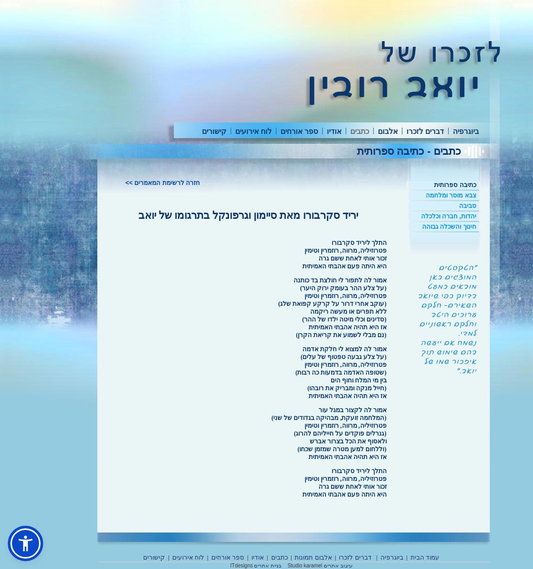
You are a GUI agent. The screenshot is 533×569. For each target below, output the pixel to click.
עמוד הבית (425, 557)
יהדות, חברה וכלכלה (448, 216)
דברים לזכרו (425, 131)
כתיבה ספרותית (455, 185)
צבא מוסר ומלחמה (451, 195)
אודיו (334, 131)
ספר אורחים (299, 131)
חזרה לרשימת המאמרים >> (162, 183)
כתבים (359, 131)
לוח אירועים (253, 131)
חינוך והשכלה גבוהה (449, 226)
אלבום (388, 131)
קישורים (214, 131)
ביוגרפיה (466, 131)
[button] (25, 543)
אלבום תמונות (313, 557)
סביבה (467, 205)
